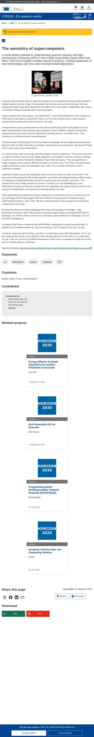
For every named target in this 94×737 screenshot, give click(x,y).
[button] (82, 8)
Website (12, 308)
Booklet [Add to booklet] (61, 595)
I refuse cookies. (65, 733)
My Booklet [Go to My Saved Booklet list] (78, 596)
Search (89, 8)
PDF (40, 614)
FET (59, 262)
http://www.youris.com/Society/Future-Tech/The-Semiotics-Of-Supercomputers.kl (56, 248)
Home (4, 23)
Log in (76, 8)
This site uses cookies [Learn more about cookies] (29, 727)
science (33, 262)
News (12, 23)
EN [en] (4, 40)
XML (15, 614)
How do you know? (50, 2)
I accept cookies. (29, 733)
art (5, 262)
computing (47, 262)
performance (18, 262)
